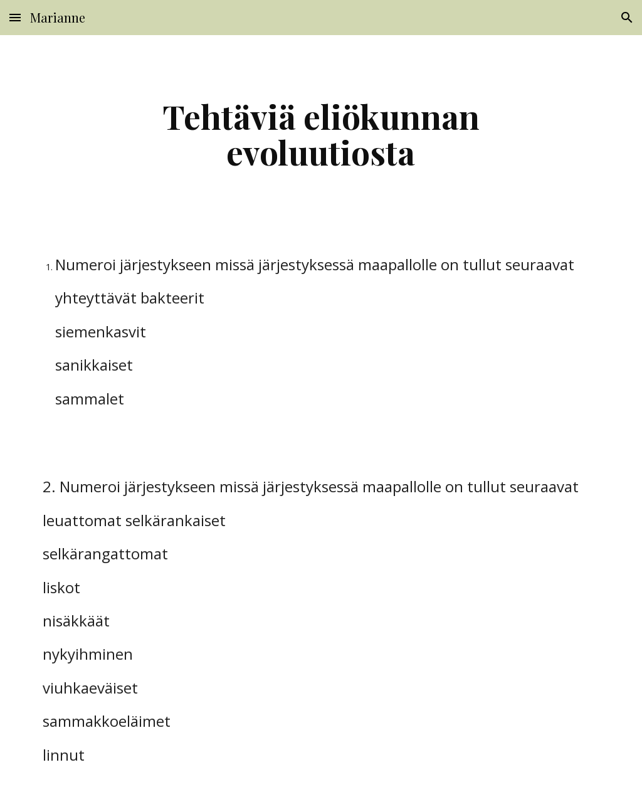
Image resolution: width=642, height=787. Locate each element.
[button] (15, 17)
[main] (320, 133)
